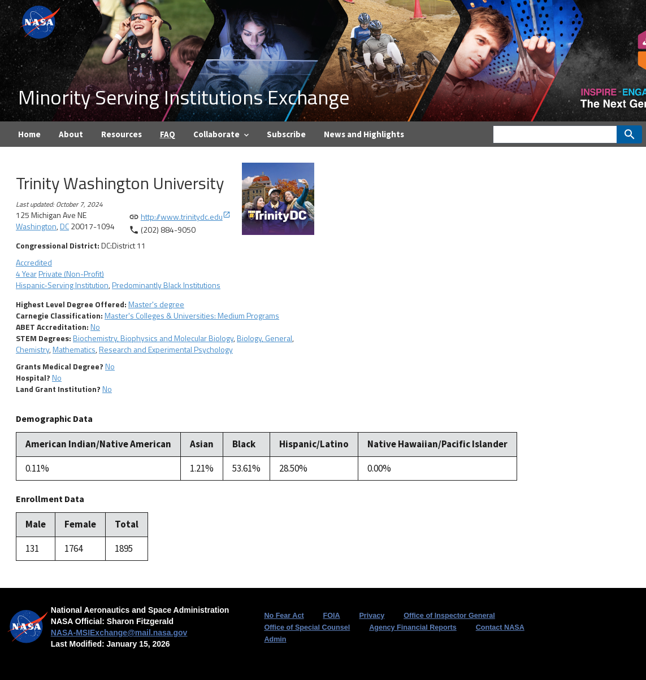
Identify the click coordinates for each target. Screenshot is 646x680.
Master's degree (156, 304)
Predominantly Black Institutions (166, 285)
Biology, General (264, 338)
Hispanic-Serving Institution (62, 285)
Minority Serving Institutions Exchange (183, 96)
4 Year (26, 274)
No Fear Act (284, 616)
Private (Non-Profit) (71, 274)
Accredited (34, 262)
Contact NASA (500, 627)
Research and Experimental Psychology (166, 349)
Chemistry (32, 349)
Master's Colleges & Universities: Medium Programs (192, 315)
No (95, 327)
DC (64, 226)
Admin (275, 639)
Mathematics (74, 349)
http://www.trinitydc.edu (186, 217)
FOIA (331, 616)
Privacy (371, 616)
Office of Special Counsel (307, 627)
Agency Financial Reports (413, 627)
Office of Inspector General (449, 616)
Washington (36, 226)
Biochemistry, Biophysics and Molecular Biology (153, 338)
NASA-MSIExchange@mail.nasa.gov (119, 632)
